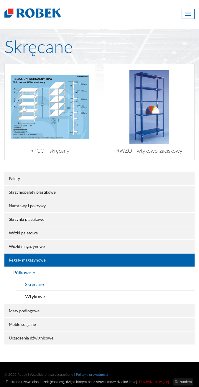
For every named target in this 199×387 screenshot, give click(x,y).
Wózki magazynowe (27, 246)
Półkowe (24, 272)
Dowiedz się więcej (154, 382)
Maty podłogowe (24, 310)
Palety (14, 178)
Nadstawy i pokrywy (27, 205)
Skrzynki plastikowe (27, 219)
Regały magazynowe (27, 259)
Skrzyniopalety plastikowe (32, 192)
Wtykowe (35, 296)
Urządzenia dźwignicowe (31, 337)
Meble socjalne (22, 324)
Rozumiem (183, 382)
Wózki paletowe (23, 232)
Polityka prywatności (92, 374)
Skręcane (34, 284)
